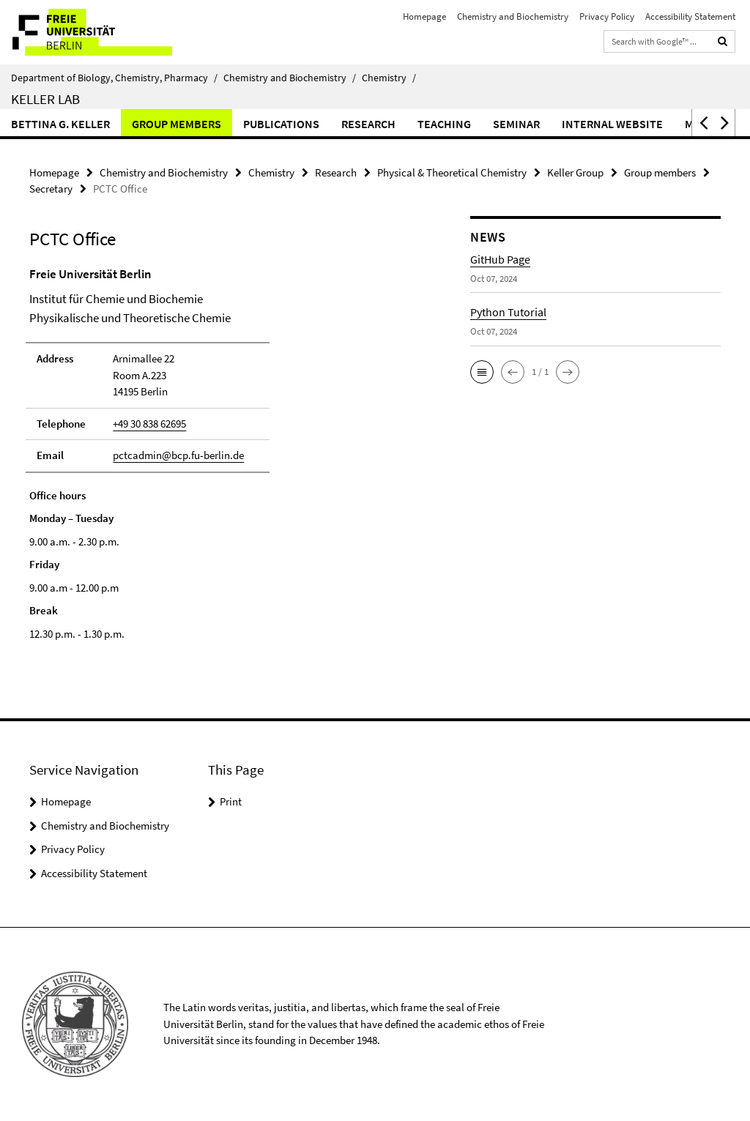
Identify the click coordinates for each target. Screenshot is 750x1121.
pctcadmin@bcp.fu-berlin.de (178, 455)
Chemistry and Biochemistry (512, 16)
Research (368, 123)
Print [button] (231, 801)
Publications (281, 123)
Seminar (516, 123)
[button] (702, 122)
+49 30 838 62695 (149, 424)
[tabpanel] (226, 454)
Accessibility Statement (690, 16)
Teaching (444, 123)
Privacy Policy (606, 16)
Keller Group (575, 172)
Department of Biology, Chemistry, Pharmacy (114, 77)
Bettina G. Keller (60, 123)
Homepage (424, 16)
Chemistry (389, 77)
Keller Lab (45, 99)
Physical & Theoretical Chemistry (452, 172)
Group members (176, 123)
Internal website (612, 123)
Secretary (51, 188)
